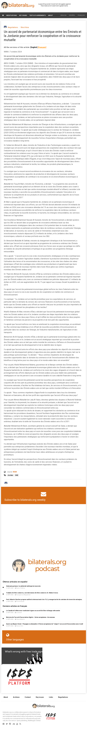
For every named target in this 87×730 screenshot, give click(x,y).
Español (72, 15)
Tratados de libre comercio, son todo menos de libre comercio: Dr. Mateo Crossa (32, 593)
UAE (16, 475)
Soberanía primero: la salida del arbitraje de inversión (23, 586)
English (63, 15)
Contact (28, 697)
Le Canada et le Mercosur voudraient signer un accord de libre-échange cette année (33, 610)
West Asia (25, 27)
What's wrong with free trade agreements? (29, 651)
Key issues (23, 15)
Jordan (10, 475)
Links (51, 697)
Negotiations (11, 15)
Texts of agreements (37, 15)
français (81, 15)
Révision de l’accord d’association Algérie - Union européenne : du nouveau (30, 617)
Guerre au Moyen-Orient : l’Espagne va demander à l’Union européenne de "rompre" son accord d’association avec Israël (44, 624)
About (50, 15)
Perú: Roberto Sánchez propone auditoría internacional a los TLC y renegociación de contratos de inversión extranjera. (44, 599)
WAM (15, 472)
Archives (16, 697)
